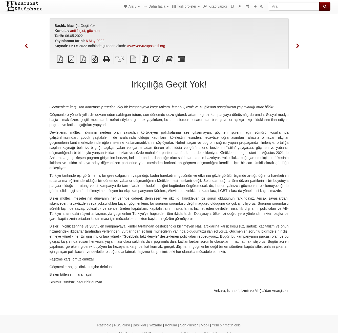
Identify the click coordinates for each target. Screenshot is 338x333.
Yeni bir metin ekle (226, 325)
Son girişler (189, 325)
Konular (171, 325)
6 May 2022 (95, 41)
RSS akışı (122, 325)
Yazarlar (155, 325)
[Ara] (294, 6)
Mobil (205, 325)
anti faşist (77, 31)
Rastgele (104, 325)
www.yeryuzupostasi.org (146, 46)
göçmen (93, 31)
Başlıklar (139, 325)
